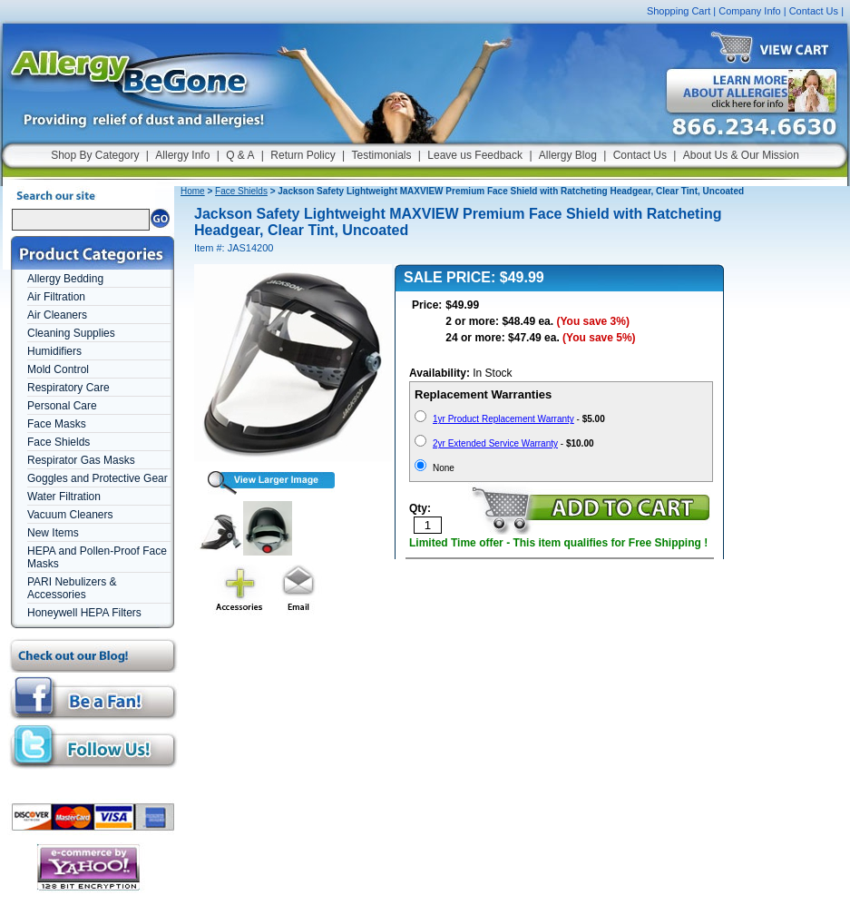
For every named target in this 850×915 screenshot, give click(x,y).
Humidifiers (54, 351)
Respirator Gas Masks (81, 460)
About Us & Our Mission (741, 155)
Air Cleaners (57, 315)
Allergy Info (182, 155)
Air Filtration (56, 296)
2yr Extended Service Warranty (495, 443)
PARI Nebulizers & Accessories (71, 588)
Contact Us (813, 10)
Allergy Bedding (65, 278)
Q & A (240, 155)
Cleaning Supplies (71, 333)
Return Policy (302, 155)
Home (193, 191)
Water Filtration (64, 496)
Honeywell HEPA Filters (84, 612)
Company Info (749, 10)
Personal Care (62, 405)
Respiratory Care (68, 387)
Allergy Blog (568, 155)
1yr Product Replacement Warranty (503, 419)
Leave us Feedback (475, 155)
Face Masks (56, 424)
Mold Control (58, 369)
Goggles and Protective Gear (97, 478)
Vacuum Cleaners (70, 514)
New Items (53, 532)
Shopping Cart (678, 10)
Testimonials (381, 155)
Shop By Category (95, 155)
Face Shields (58, 442)
